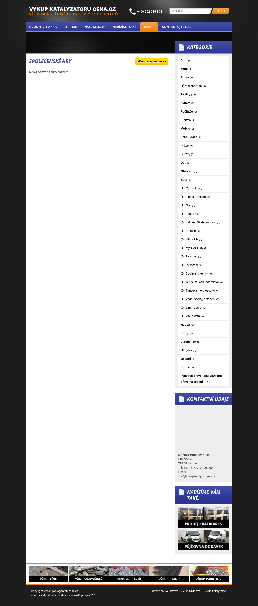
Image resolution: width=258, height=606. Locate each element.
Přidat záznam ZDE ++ (151, 61)
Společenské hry (199, 273)
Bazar (149, 27)
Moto (186, 69)
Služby (188, 154)
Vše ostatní (195, 316)
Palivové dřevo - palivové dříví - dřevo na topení (203, 378)
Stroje (187, 77)
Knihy (187, 333)
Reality (188, 94)
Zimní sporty (196, 307)
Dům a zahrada (193, 86)
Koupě (187, 367)
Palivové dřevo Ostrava (164, 591)
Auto (186, 60)
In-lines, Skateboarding (203, 222)
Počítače (189, 111)
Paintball (193, 256)
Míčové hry (195, 239)
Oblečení (189, 171)
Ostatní (188, 358)
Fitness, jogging (198, 196)
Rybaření (194, 265)
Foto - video (191, 137)
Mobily (187, 128)
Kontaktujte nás (176, 27)
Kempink (193, 231)
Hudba (187, 324)
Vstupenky (190, 341)
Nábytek (188, 350)
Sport (186, 179)
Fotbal (192, 213)
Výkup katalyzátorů (215, 591)
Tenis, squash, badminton (204, 282)
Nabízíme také (124, 27)
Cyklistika (194, 188)
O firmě (70, 27)
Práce (187, 145)
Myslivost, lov (196, 248)
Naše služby (94, 27)
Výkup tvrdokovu (191, 591)
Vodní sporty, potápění (202, 299)
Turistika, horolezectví (202, 290)
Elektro (188, 120)
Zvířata (187, 103)
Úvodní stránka (43, 27)
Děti (185, 162)
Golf (190, 205)
